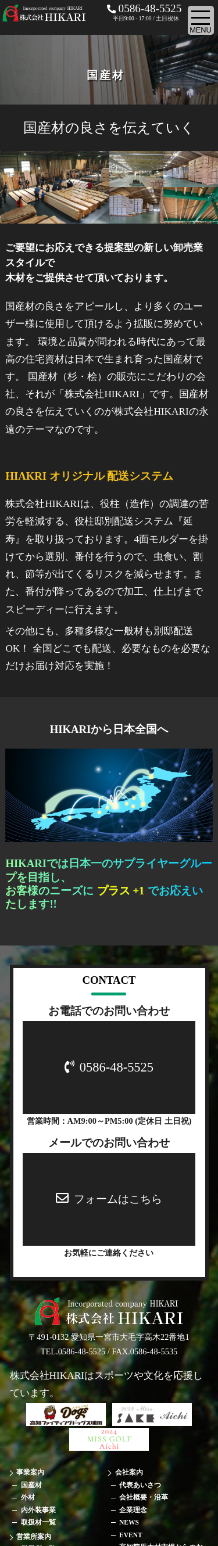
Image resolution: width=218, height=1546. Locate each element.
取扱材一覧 (38, 1522)
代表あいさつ (140, 1485)
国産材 (31, 1485)
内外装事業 (38, 1510)
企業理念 (133, 1510)
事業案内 (30, 1472)
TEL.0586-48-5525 (73, 1351)
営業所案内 (33, 1536)
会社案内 (129, 1472)
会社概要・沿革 (143, 1497)
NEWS (129, 1522)
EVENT (130, 1534)
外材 (28, 1497)
